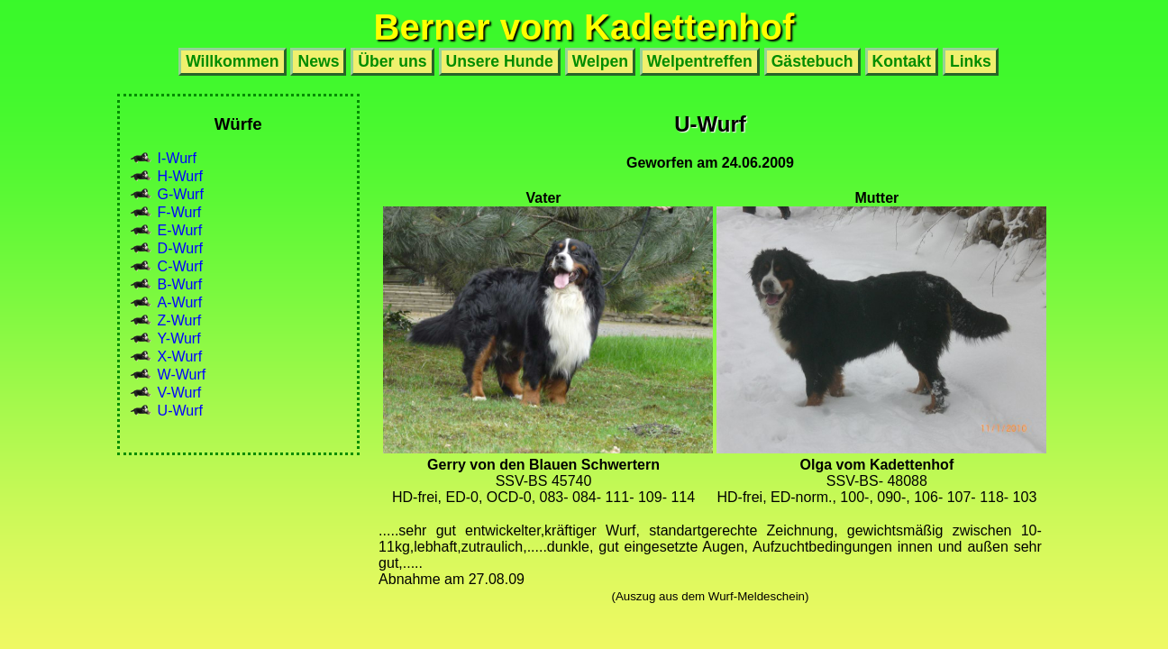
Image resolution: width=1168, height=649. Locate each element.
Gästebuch (812, 61)
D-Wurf (180, 248)
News (318, 61)
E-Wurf (180, 230)
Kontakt (902, 61)
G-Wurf (181, 194)
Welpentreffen (700, 61)
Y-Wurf (179, 338)
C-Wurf (180, 266)
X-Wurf (180, 356)
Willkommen (232, 61)
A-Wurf (180, 302)
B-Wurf (180, 284)
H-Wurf (180, 176)
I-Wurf (177, 158)
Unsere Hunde (499, 61)
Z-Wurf (180, 320)
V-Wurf (180, 392)
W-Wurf (182, 374)
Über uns (392, 61)
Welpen (600, 61)
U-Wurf (180, 410)
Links (970, 61)
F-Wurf (180, 212)
